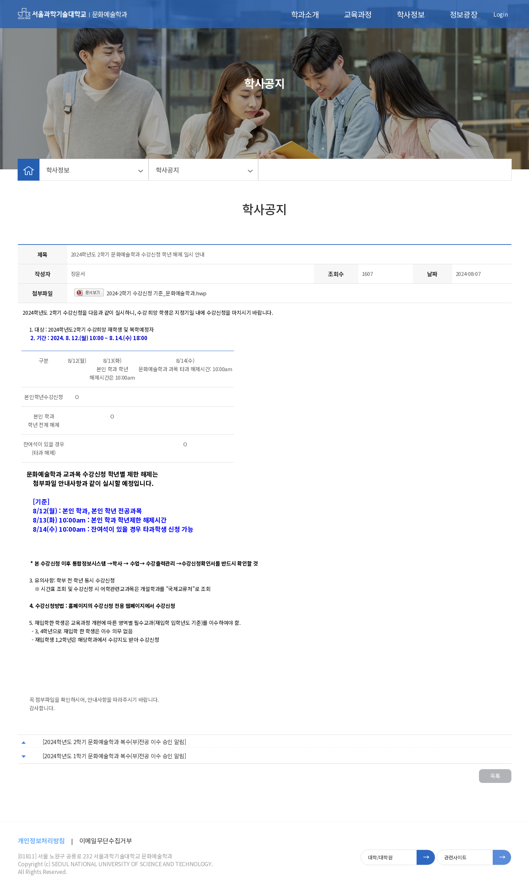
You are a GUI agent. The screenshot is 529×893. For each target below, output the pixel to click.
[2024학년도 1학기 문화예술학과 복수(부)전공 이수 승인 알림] (114, 756)
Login (500, 14)
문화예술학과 (109, 14)
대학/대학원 (380, 857)
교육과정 (358, 14)
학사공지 (167, 169)
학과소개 (305, 14)
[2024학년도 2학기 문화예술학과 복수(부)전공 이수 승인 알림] (114, 741)
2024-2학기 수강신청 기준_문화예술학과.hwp (156, 293)
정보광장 (464, 14)
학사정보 (411, 14)
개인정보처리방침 (41, 840)
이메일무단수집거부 (105, 840)
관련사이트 (455, 857)
